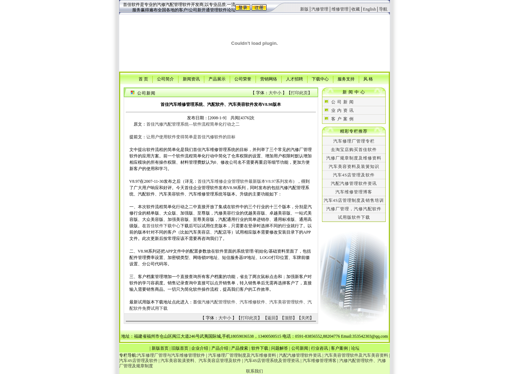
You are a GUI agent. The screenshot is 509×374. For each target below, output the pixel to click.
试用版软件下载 (354, 217)
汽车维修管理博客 (353, 191)
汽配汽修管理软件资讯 (354, 183)
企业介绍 (199, 348)
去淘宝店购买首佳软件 (354, 149)
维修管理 (340, 9)
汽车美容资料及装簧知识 (354, 166)
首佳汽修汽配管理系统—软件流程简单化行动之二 (193, 124)
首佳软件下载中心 (163, 225)
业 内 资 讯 (342, 110)
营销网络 (268, 78)
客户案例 (339, 348)
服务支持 (346, 78)
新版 (304, 9)
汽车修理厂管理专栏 (354, 141)
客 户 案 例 (342, 118)
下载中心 (320, 78)
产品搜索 (239, 348)
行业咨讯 (319, 348)
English (369, 9)
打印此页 (299, 92)
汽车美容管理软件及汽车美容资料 (356, 355)
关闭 (305, 317)
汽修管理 (319, 9)
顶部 (288, 317)
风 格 (368, 78)
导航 (383, 9)
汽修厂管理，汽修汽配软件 (353, 208)
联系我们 (254, 371)
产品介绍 (219, 348)
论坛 (355, 348)
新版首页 (160, 348)
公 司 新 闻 (342, 101)
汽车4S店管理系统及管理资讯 (272, 360)
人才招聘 (294, 78)
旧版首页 (179, 348)
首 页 (143, 78)
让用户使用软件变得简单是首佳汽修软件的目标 (190, 136)
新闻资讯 (191, 78)
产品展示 (217, 78)
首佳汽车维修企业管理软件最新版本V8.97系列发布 (245, 181)
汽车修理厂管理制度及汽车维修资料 (242, 355)
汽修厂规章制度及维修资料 (353, 158)
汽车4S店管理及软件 (354, 175)
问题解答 (279, 348)
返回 (271, 317)
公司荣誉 (242, 78)
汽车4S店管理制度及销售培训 (354, 200)
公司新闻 (299, 348)
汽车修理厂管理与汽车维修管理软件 (171, 355)
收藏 (355, 9)
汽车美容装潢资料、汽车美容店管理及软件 (200, 360)
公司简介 (165, 78)
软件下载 (259, 348)
